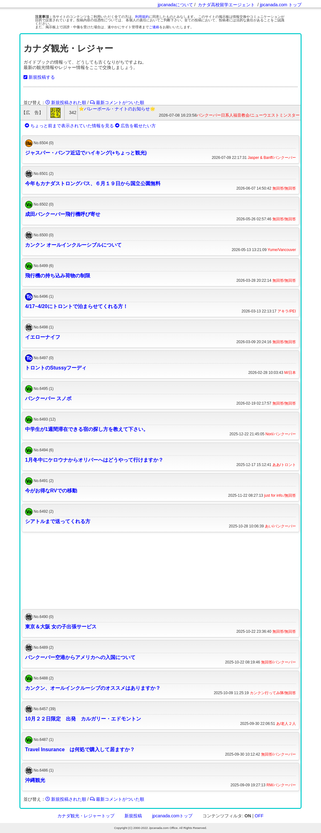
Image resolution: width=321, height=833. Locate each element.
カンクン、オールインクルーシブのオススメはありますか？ (92, 688)
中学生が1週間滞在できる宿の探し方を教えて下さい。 (86, 429)
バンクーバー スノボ (48, 398)
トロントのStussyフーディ (56, 367)
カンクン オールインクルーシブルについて (73, 245)
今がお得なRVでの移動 (51, 490)
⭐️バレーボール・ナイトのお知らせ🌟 (117, 108)
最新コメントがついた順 (117, 102)
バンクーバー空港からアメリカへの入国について (80, 657)
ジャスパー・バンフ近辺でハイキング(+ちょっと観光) (86, 152)
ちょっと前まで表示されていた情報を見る (69, 125)
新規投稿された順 (65, 102)
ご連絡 (154, 27)
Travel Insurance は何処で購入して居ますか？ (80, 749)
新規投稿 (133, 815)
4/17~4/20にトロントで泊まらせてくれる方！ (76, 306)
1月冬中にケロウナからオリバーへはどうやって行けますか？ (94, 460)
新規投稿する (39, 77)
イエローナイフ (42, 337)
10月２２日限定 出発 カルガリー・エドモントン (83, 718)
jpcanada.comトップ (172, 815)
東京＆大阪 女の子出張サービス (61, 626)
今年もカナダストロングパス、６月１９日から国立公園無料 (92, 183)
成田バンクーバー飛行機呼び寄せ (62, 214)
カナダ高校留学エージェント (226, 4)
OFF (259, 815)
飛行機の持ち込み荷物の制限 (57, 275)
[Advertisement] (160, 571)
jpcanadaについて (175, 4)
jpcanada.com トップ (281, 4)
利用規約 (142, 16)
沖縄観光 (35, 780)
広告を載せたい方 (135, 125)
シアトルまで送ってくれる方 (57, 521)
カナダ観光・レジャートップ (85, 815)
